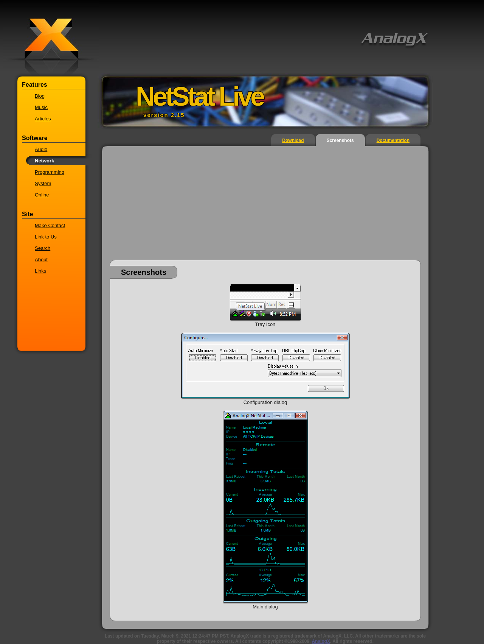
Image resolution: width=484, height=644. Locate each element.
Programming (49, 172)
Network (44, 161)
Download (293, 140)
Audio (41, 149)
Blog (40, 96)
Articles (43, 119)
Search (42, 248)
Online (42, 195)
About (41, 259)
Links (40, 271)
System (43, 183)
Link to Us (46, 237)
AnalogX (321, 641)
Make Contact (50, 225)
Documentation (393, 140)
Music (41, 107)
